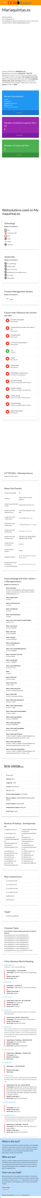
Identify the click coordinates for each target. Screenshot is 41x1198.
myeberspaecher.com (10, 1102)
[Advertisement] (20, 47)
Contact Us (5, 1189)
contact (20, 1180)
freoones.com (8, 997)
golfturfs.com (8, 1027)
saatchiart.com (8, 1075)
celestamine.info (8, 1049)
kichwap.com (7, 982)
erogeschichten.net (9, 1115)
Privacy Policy (6, 1187)
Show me (19, 112)
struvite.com (7, 1010)
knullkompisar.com (9, 965)
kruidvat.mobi (8, 1062)
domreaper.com (18, 1195)
